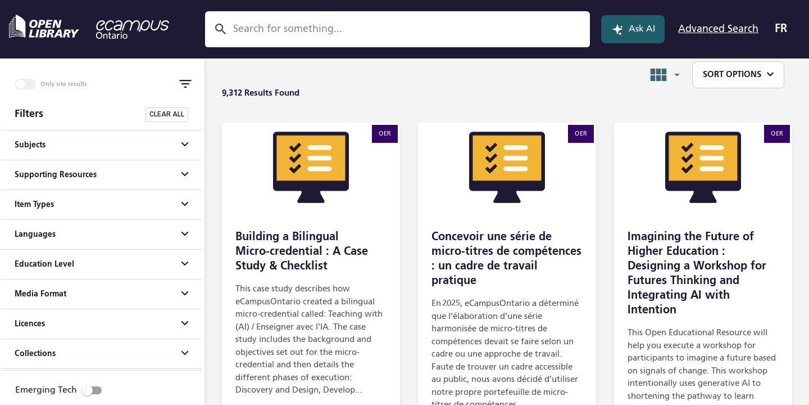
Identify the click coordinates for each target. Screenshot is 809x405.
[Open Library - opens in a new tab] (44, 26)
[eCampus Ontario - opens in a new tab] (132, 29)
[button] (101, 145)
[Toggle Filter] (185, 84)
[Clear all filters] (167, 114)
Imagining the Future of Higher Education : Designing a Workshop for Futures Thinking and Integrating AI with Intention (697, 274)
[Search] (220, 29)
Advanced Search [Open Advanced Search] (718, 29)
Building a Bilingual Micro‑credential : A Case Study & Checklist (301, 252)
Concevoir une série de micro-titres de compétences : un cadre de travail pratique (506, 259)
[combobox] (392, 29)
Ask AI (633, 29)
